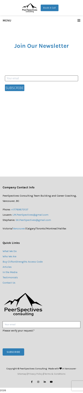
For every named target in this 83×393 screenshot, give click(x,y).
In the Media (10, 272)
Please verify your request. (18, 330)
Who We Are (9, 256)
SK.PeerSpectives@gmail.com (33, 220)
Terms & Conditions (55, 373)
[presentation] (27, 339)
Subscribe (15, 87)
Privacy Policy (35, 373)
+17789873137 (19, 209)
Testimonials (10, 277)
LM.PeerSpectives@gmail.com (30, 214)
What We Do (10, 251)
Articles (7, 266)
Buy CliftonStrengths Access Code (23, 261)
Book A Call (49, 8)
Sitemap (21, 373)
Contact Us (9, 282)
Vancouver (19, 228)
